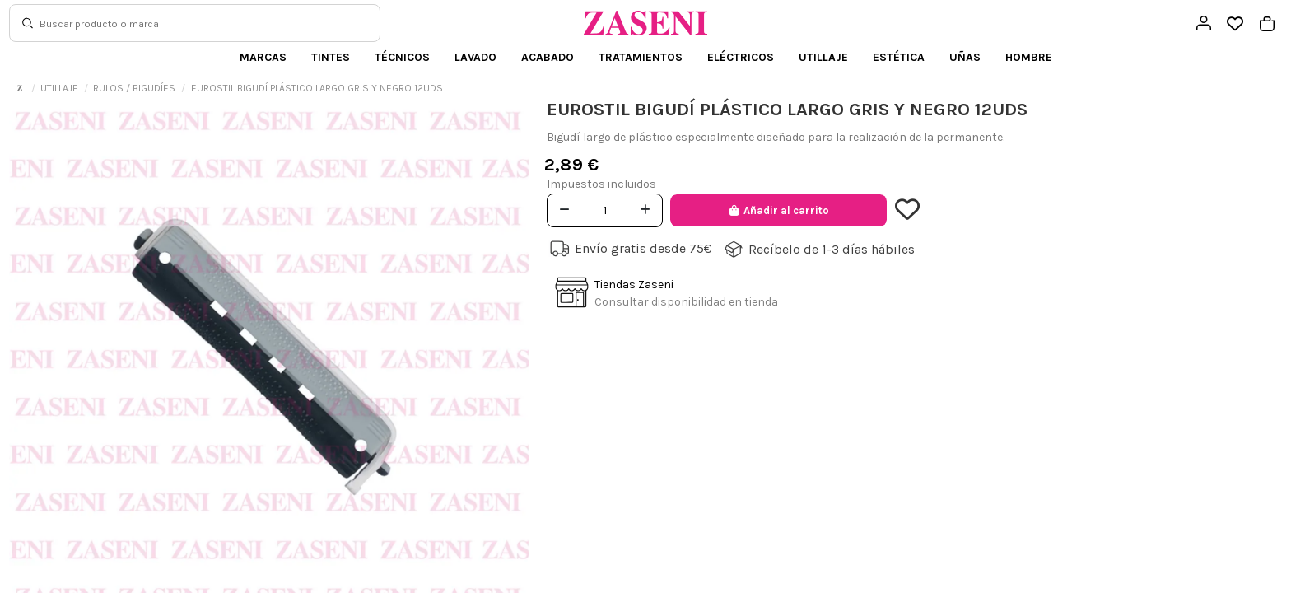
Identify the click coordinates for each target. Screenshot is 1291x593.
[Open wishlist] (1235, 24)
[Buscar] (28, 23)
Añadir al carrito (778, 210)
